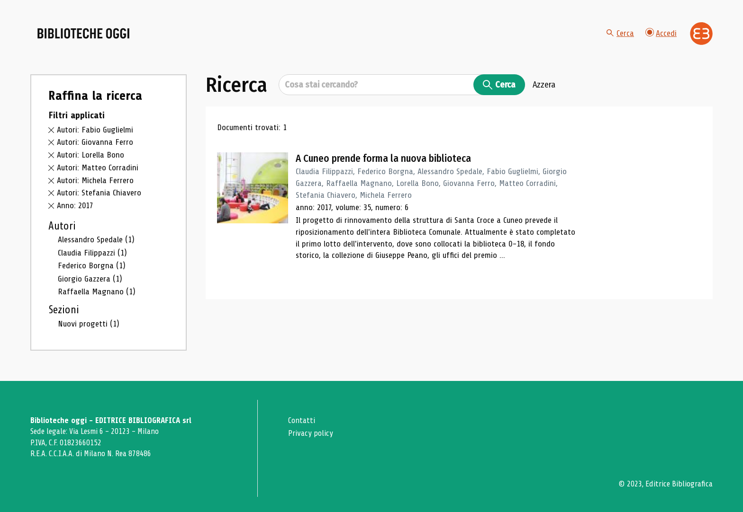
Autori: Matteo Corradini (97, 167)
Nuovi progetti (88, 323)
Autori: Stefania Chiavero (99, 192)
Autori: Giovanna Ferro (95, 142)
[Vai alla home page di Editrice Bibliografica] (701, 33)
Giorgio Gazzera (90, 278)
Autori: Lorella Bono (90, 154)
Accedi (661, 33)
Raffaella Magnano (97, 291)
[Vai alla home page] (83, 33)
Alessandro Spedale (96, 239)
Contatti (301, 420)
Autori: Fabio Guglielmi (95, 129)
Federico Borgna (92, 265)
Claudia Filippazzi (92, 252)
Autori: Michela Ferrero (95, 180)
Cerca (620, 33)
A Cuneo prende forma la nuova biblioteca (383, 158)
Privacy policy (310, 433)
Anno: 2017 (75, 205)
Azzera (544, 84)
